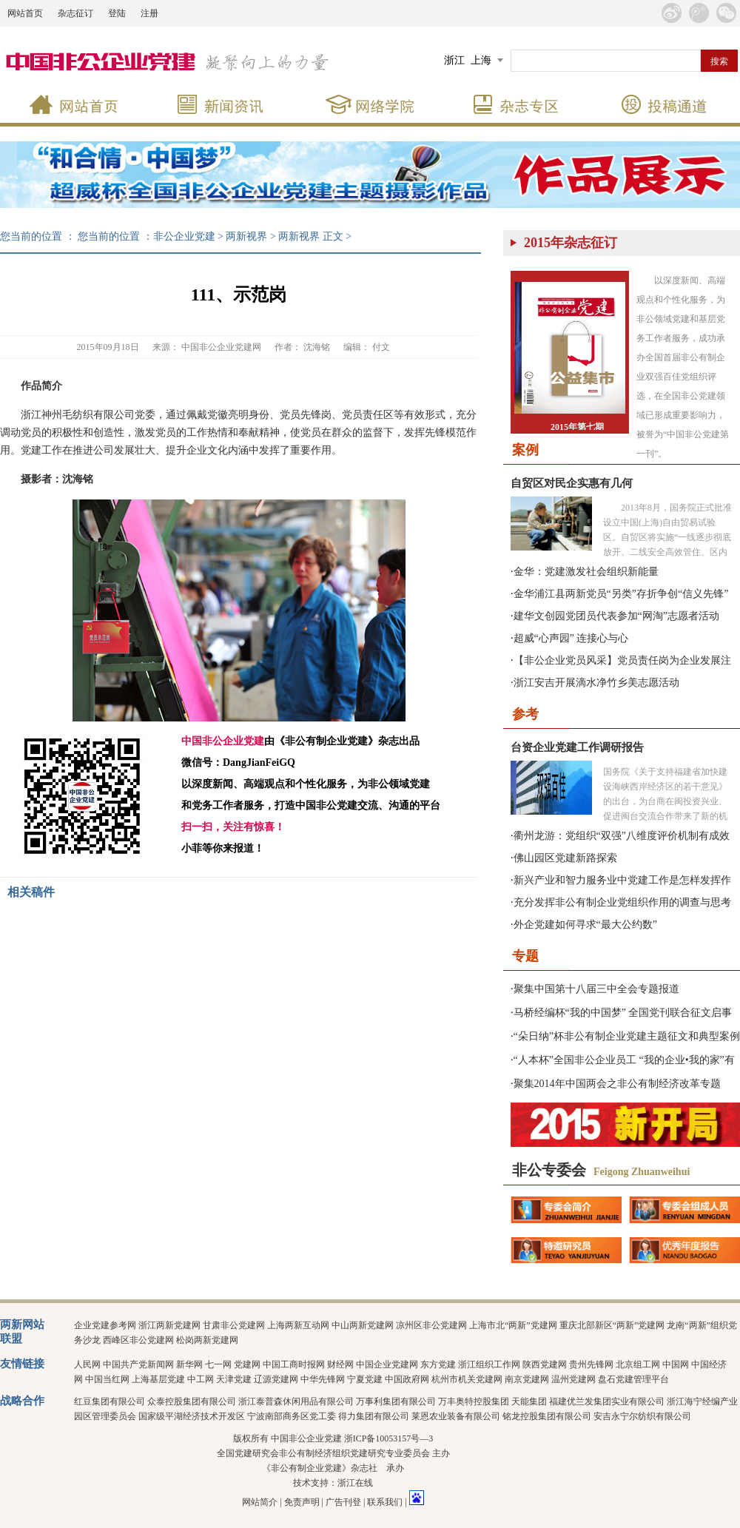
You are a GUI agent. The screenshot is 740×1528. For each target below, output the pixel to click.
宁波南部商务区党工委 (291, 1416)
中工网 (200, 1379)
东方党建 (438, 1364)
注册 (149, 13)
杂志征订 (75, 13)
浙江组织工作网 (489, 1364)
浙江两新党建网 (169, 1325)
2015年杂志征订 (570, 242)
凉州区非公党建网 (431, 1325)
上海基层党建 (158, 1379)
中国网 (675, 1364)
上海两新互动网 (298, 1325)
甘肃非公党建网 (234, 1325)
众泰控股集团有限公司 (191, 1401)
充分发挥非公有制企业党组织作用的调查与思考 (622, 902)
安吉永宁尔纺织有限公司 (642, 1416)
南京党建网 (527, 1379)
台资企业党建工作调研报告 (577, 747)
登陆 (117, 13)
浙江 (454, 60)
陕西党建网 (544, 1364)
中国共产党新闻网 (138, 1364)
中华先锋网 (322, 1379)
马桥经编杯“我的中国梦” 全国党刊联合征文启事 (623, 1012)
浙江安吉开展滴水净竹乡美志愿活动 (596, 682)
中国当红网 (107, 1379)
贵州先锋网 (591, 1364)
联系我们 (385, 1502)
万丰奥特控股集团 (473, 1401)
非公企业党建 (184, 236)
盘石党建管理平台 (633, 1379)
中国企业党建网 (387, 1364)
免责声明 (302, 1502)
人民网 (87, 1364)
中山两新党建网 (363, 1325)
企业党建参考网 (105, 1325)
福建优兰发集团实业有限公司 (607, 1401)
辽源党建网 (276, 1379)
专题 (525, 956)
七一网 (218, 1364)
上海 (481, 60)
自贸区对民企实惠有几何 (572, 483)
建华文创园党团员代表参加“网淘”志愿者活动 (616, 616)
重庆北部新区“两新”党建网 (612, 1325)
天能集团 (529, 1401)
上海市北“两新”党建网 (513, 1325)
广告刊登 (343, 1502)
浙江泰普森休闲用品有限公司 (296, 1401)
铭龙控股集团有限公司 (546, 1416)
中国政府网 (407, 1379)
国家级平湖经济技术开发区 (191, 1416)
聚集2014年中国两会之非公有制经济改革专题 (617, 1083)
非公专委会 (549, 1170)
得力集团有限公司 (373, 1416)
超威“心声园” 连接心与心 (571, 638)
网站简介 (260, 1502)
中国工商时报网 (294, 1364)
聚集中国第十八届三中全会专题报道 (596, 988)
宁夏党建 (365, 1379)
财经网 (340, 1364)
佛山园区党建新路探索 (565, 858)
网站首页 (25, 13)
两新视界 (246, 236)
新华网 (189, 1364)
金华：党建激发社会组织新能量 (586, 571)
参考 (525, 714)
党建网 (247, 1364)
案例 (525, 449)
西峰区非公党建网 (138, 1340)
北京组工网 (638, 1364)
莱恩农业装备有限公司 (455, 1416)
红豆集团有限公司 (109, 1401)
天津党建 (234, 1379)
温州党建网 (573, 1379)
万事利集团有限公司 (396, 1401)
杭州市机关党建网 (466, 1379)
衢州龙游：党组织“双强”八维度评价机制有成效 (622, 835)
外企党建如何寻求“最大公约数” (585, 924)
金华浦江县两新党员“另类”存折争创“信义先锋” (621, 593)
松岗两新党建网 (207, 1340)
